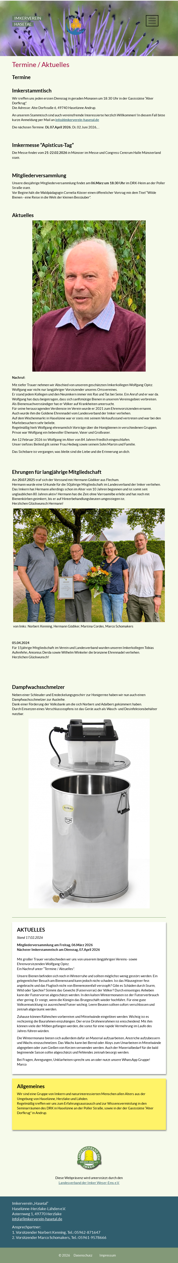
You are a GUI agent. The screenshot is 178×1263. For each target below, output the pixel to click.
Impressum (107, 1255)
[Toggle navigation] (152, 20)
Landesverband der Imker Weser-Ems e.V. (89, 1183)
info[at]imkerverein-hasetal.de (37, 1219)
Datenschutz (83, 1255)
